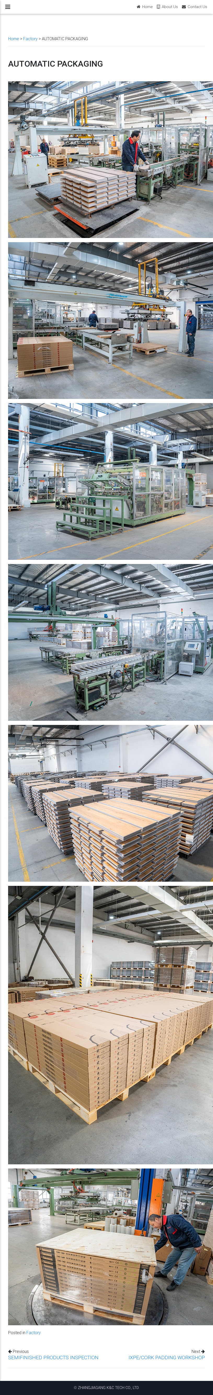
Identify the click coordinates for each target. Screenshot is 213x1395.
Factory (30, 38)
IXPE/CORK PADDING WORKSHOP (167, 1357)
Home (13, 38)
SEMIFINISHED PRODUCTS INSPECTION (53, 1357)
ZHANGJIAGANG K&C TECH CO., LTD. (108, 1387)
